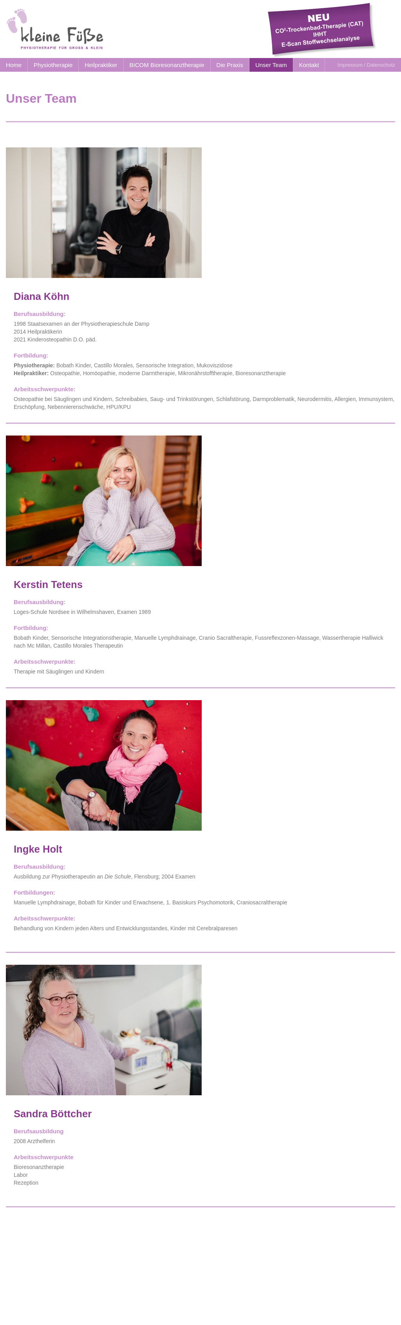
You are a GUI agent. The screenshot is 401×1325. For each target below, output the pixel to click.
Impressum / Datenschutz (366, 65)
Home (14, 65)
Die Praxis (230, 65)
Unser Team (271, 65)
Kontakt (309, 65)
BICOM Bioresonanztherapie (167, 65)
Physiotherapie (53, 65)
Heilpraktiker (101, 65)
